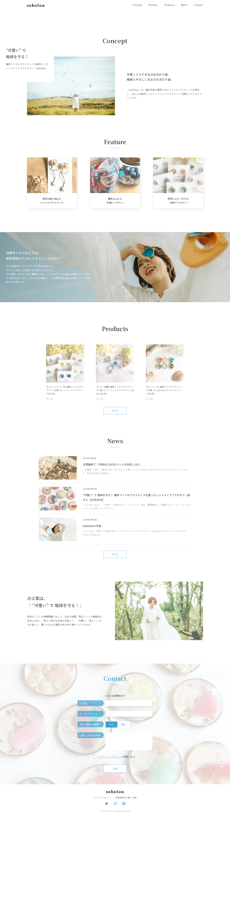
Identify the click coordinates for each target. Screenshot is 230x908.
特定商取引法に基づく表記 (126, 890)
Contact (198, 5)
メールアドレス (89, 806)
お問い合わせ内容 (90, 828)
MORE (115, 503)
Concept (137, 5)
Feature (153, 5)
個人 (123, 817)
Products (169, 5)
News (184, 5)
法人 (111, 817)
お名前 (84, 796)
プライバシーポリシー (109, 849)
